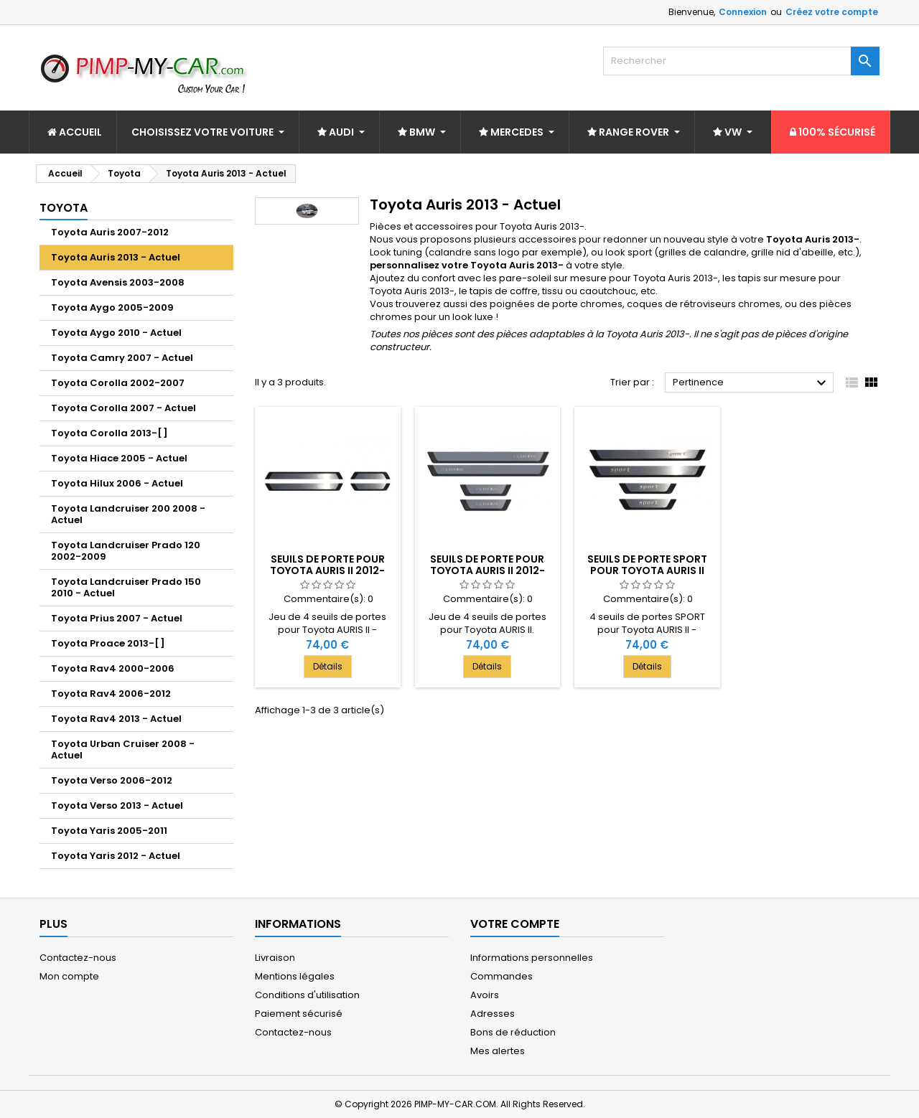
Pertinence (751, 383)
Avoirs (484, 995)
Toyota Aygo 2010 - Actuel (116, 332)
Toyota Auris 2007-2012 (110, 232)
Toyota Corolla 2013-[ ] (109, 433)
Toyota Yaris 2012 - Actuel (115, 856)
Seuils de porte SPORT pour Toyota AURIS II (647, 565)
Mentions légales (295, 976)
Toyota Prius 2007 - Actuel (116, 618)
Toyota (63, 207)
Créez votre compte (831, 12)
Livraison (275, 957)
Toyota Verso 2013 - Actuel (117, 805)
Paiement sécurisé (298, 1013)
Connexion (743, 12)
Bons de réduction (513, 1032)
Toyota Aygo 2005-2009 (112, 307)
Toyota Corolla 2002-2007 (118, 383)
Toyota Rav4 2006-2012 (111, 693)
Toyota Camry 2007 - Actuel (122, 358)
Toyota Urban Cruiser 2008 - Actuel (123, 749)
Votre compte (514, 924)
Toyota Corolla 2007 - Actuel (123, 408)
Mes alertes (497, 1051)
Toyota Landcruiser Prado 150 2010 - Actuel (126, 587)
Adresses (492, 1013)
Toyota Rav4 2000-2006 (112, 668)
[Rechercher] (741, 61)
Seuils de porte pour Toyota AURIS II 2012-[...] (327, 570)
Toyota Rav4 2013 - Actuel (116, 718)
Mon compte (69, 976)
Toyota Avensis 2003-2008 (118, 282)
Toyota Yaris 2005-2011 (109, 830)
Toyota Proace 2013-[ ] (108, 643)
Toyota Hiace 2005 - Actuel (119, 458)
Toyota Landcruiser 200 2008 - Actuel (128, 514)
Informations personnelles (531, 957)
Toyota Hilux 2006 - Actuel (117, 483)
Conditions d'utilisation (307, 995)
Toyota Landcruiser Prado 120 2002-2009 (125, 550)
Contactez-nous (77, 957)
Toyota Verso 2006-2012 (111, 780)
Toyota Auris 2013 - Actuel (115, 257)
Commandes (501, 976)
